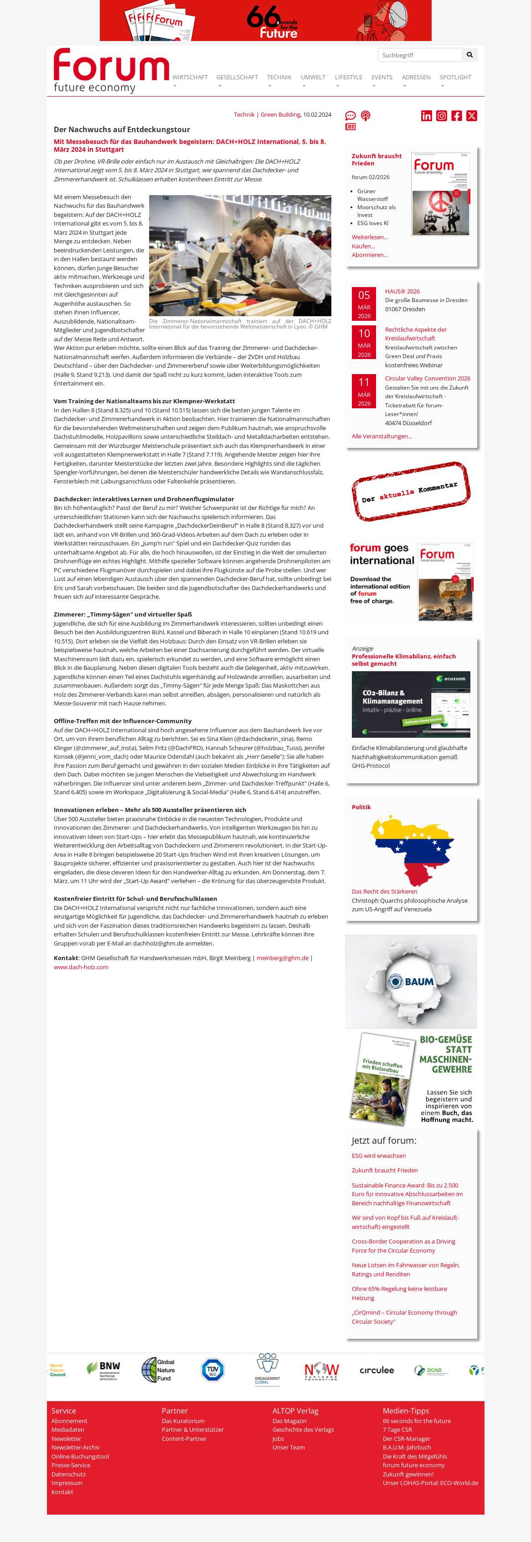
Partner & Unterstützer (193, 1429)
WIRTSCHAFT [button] (190, 77)
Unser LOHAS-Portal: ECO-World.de (430, 1483)
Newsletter (66, 1438)
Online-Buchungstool (80, 1456)
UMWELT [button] (313, 77)
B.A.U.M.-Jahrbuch (407, 1447)
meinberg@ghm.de (283, 958)
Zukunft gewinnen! (408, 1474)
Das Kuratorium (183, 1421)
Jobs (278, 1438)
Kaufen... (363, 246)
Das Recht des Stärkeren (385, 891)
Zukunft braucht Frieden (385, 1170)
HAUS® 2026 (402, 291)
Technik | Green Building (267, 114)
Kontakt (62, 1492)
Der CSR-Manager (406, 1438)
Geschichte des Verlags (303, 1429)
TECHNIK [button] (279, 77)
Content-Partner (184, 1438)
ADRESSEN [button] (416, 77)
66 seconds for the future (417, 1421)
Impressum (67, 1483)
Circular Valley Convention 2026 (427, 378)
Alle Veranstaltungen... (382, 436)
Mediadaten (68, 1429)
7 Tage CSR (397, 1429)
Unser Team (289, 1447)
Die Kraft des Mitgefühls (415, 1456)
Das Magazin (290, 1421)
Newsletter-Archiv (76, 1447)
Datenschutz (69, 1474)
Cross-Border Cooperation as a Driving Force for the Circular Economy (403, 1245)
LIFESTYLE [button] (348, 77)
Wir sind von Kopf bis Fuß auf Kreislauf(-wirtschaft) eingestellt (405, 1222)
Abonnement (70, 1421)
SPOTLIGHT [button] (455, 77)
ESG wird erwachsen (379, 1155)
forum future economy (414, 1465)
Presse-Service (71, 1465)
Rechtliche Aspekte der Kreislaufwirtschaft (416, 334)
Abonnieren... (370, 255)
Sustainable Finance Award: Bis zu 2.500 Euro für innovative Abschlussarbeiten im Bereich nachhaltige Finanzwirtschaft (407, 1194)
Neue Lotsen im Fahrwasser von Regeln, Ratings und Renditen (406, 1269)
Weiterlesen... (370, 237)
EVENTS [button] (381, 77)
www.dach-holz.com (81, 967)
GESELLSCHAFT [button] (237, 77)
